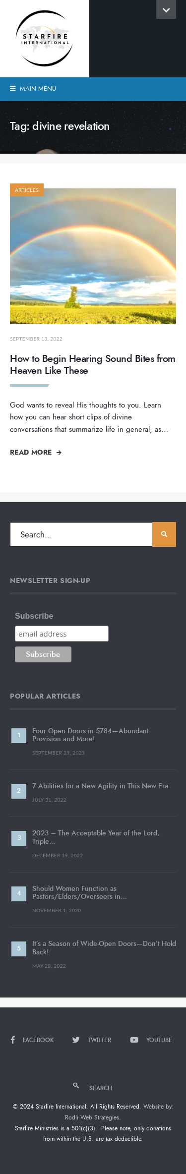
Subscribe (34, 616)
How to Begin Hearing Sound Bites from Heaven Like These (93, 365)
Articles (27, 190)
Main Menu (33, 88)
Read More (36, 452)
